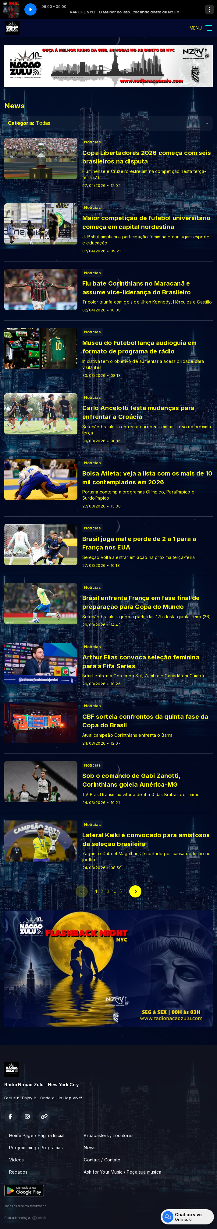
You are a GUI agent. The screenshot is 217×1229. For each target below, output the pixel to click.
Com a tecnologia (25, 1218)
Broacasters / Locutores (108, 1135)
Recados (18, 1172)
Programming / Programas (36, 1147)
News (89, 1147)
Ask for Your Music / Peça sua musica (122, 1172)
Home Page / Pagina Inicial (36, 1135)
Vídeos (16, 1159)
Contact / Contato (102, 1159)
